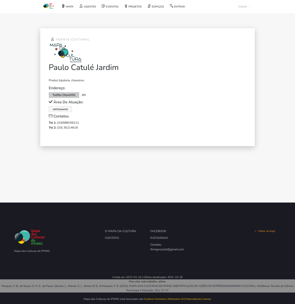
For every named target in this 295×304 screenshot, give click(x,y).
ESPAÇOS (156, 6)
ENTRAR (177, 6)
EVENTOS (110, 6)
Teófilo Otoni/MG (63, 95)
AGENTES (87, 6)
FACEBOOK (158, 231)
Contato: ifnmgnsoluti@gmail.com (167, 247)
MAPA (68, 6)
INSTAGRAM (159, 238)
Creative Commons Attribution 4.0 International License (177, 299)
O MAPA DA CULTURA (120, 231)
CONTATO (112, 238)
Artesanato (60, 109)
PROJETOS (133, 6)
